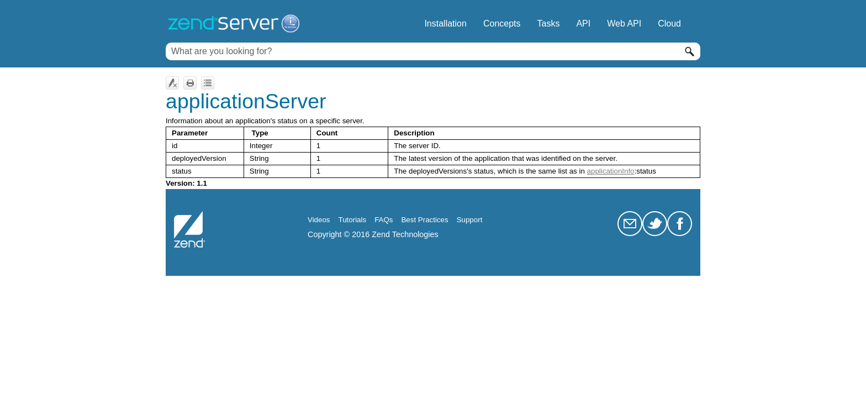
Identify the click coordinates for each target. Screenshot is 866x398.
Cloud (669, 23)
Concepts (502, 23)
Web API (624, 23)
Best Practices (424, 220)
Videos (319, 220)
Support (470, 220)
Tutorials (353, 220)
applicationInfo (611, 171)
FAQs (383, 220)
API (583, 23)
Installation (445, 23)
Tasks (548, 23)
